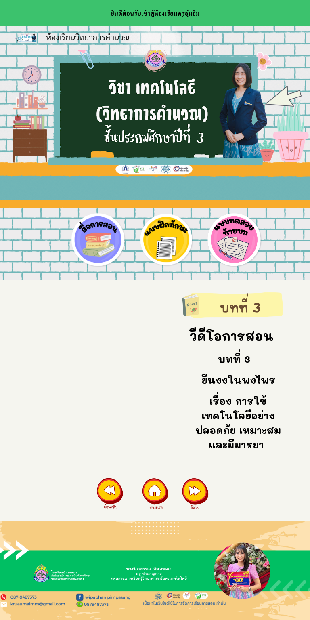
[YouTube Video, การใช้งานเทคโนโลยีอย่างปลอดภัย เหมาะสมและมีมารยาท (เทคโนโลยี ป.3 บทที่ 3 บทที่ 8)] (98, 343)
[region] (155, 13)
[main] (234, 389)
